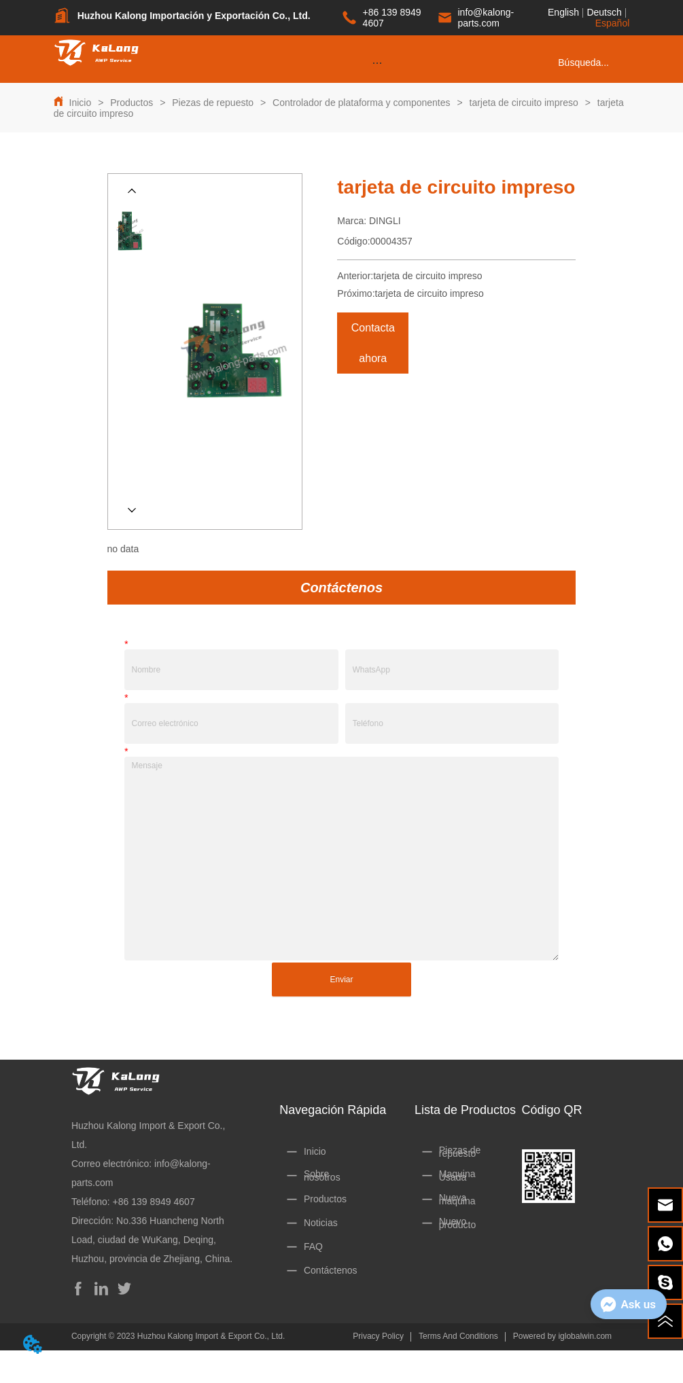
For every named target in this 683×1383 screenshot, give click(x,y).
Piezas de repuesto (212, 102)
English (563, 12)
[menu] (377, 62)
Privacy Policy (378, 1336)
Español (612, 23)
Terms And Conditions (458, 1336)
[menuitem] (377, 62)
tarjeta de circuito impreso (524, 102)
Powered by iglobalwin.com (562, 1336)
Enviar (341, 979)
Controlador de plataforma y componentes (361, 102)
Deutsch (603, 12)
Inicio (80, 102)
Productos (131, 102)
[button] (377, 63)
